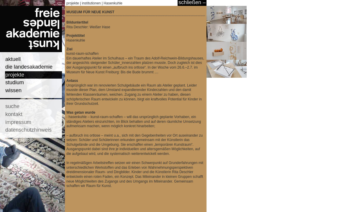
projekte (14, 75)
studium (14, 82)
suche (12, 106)
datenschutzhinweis (28, 130)
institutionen (91, 3)
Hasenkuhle (113, 3)
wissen (13, 90)
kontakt (13, 114)
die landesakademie (29, 67)
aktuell (13, 59)
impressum (18, 122)
